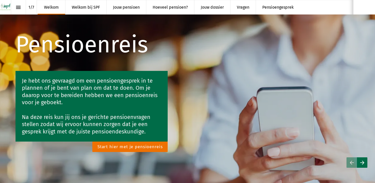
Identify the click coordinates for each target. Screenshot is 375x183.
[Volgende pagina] (362, 162)
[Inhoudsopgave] (18, 7)
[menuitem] (51, 7)
